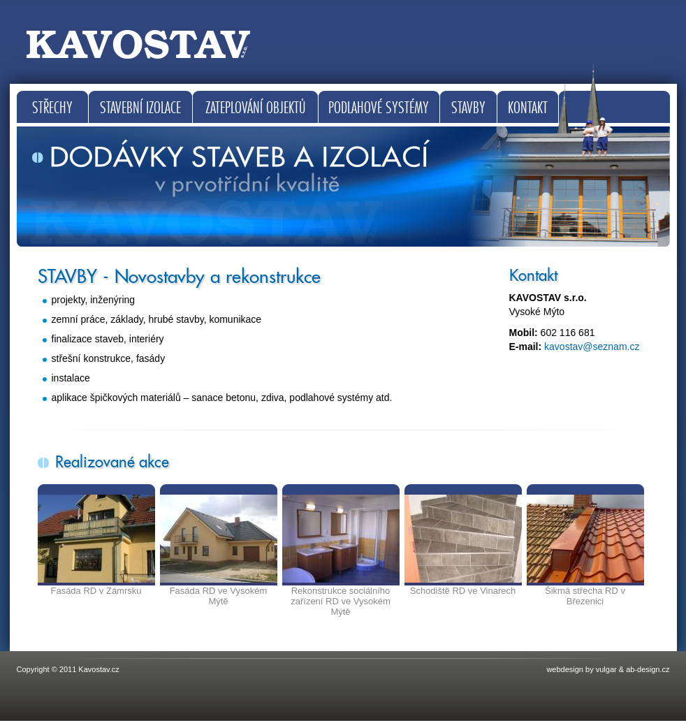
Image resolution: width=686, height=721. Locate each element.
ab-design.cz (647, 669)
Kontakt (528, 108)
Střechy (52, 108)
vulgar (606, 669)
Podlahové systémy (378, 108)
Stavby (468, 108)
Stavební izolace (140, 108)
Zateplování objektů (255, 108)
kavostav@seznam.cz (591, 346)
